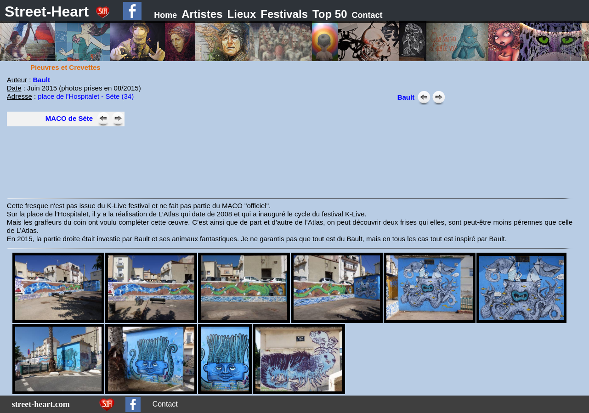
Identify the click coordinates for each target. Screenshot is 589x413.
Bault (42, 80)
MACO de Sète (69, 118)
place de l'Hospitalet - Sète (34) (86, 96)
